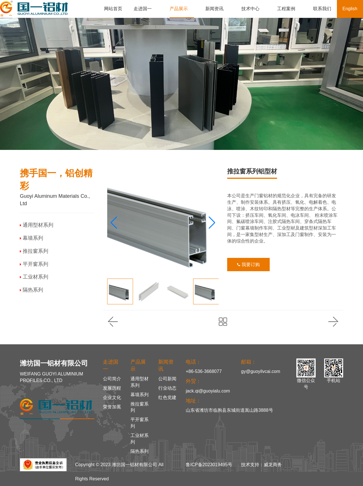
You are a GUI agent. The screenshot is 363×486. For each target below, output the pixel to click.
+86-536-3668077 (204, 371)
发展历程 (112, 388)
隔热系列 (31, 290)
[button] (212, 223)
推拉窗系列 (34, 251)
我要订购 (248, 264)
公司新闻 (167, 378)
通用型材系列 (36, 225)
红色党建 (167, 397)
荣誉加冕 (112, 406)
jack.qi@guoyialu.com (208, 391)
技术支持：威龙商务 (261, 464)
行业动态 (167, 388)
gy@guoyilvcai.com (260, 371)
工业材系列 (34, 277)
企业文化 (112, 397)
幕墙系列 (31, 238)
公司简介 (112, 378)
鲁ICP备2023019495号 (209, 464)
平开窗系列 (34, 264)
